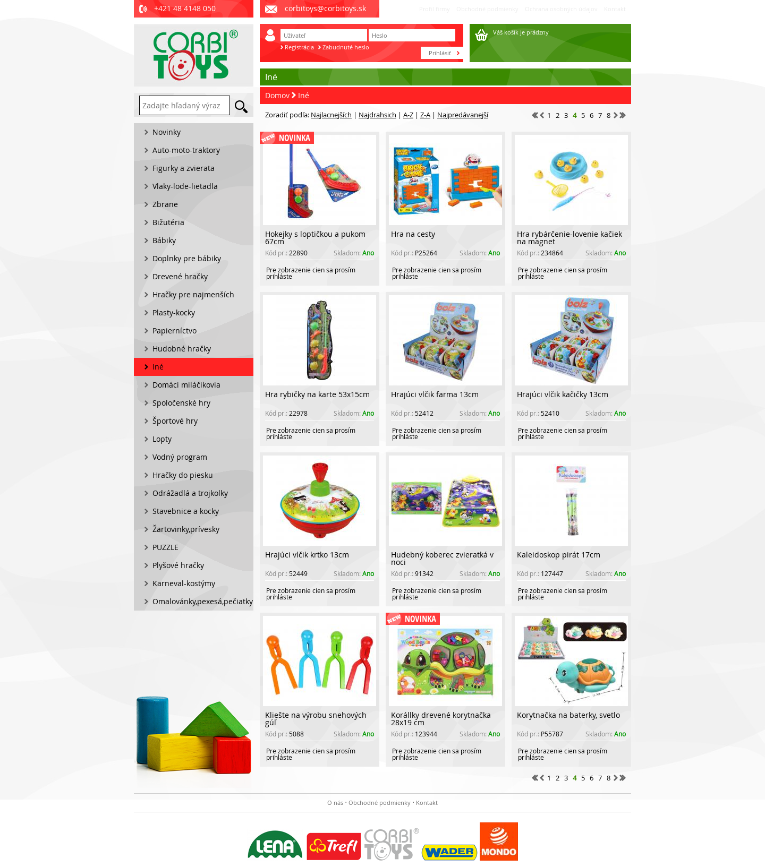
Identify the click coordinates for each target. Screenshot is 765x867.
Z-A (425, 114)
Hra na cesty (413, 234)
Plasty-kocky (173, 312)
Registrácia (299, 47)
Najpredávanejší (462, 114)
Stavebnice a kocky (185, 511)
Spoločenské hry (181, 403)
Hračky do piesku (182, 475)
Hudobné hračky (181, 349)
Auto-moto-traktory (186, 150)
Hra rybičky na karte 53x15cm (317, 394)
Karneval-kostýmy (183, 583)
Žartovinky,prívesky (185, 529)
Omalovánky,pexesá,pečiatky (202, 601)
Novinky (166, 132)
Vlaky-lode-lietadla (185, 186)
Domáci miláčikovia (186, 385)
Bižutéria (168, 222)
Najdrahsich (377, 114)
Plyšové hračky (178, 565)
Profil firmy (434, 9)
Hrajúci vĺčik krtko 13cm (307, 555)
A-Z (408, 114)
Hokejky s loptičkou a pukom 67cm (315, 237)
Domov (277, 95)
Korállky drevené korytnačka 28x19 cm (441, 718)
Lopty (162, 439)
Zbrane (165, 204)
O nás (335, 802)
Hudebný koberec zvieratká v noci (442, 558)
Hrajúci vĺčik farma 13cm (435, 394)
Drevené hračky (180, 276)
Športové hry (175, 421)
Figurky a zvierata (183, 168)
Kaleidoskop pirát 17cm (558, 555)
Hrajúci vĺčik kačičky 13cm (562, 394)
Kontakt (615, 9)
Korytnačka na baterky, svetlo (568, 715)
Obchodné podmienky (487, 9)
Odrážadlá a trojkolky (190, 493)
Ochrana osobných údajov (561, 9)
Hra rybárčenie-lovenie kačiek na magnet (569, 237)
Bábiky (164, 240)
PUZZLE (165, 547)
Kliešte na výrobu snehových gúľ (316, 718)
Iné (303, 95)
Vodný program (179, 457)
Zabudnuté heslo (345, 47)
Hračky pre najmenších (193, 294)
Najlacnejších (331, 114)
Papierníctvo (174, 330)
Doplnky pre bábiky (186, 258)
